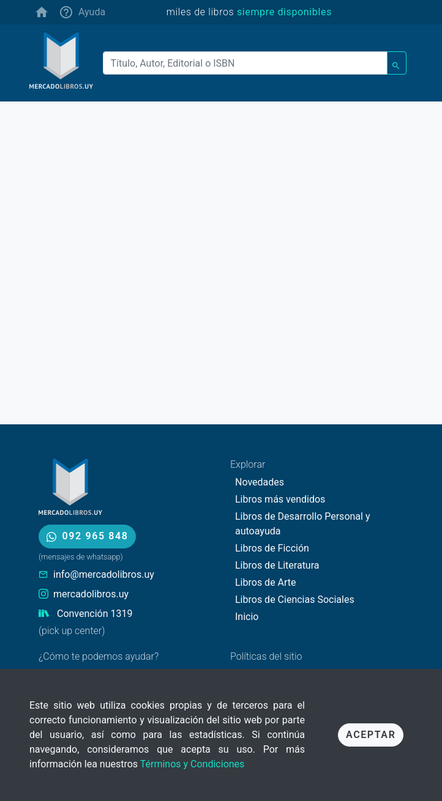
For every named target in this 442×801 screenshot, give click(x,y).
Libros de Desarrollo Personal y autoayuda (302, 524)
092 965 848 (87, 536)
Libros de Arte (265, 582)
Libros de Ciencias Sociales (294, 599)
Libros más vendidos (280, 499)
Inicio (246, 616)
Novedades (259, 482)
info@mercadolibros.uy (103, 574)
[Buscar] (245, 63)
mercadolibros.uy (91, 594)
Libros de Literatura (277, 565)
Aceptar (370, 734)
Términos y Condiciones (192, 764)
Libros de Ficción (272, 548)
